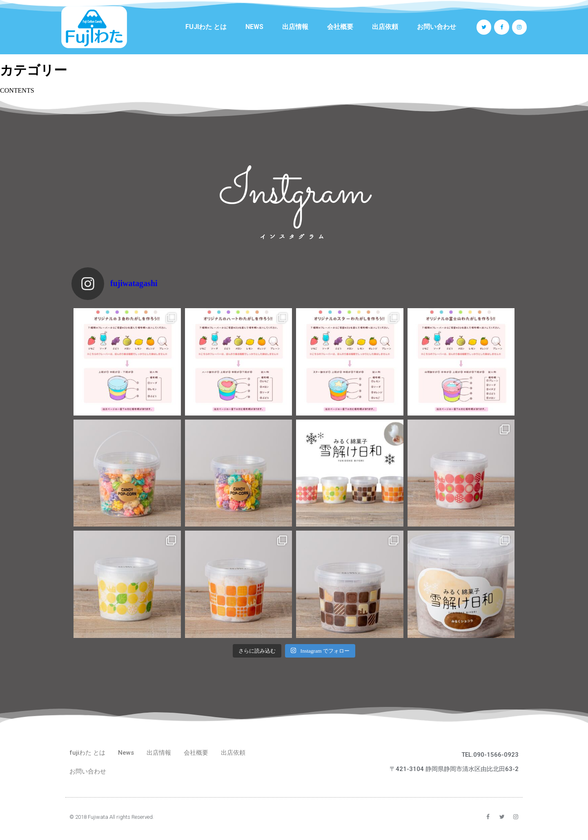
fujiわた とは (206, 27)
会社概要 (340, 27)
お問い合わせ (436, 27)
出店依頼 (385, 27)
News (254, 27)
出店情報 (295, 27)
